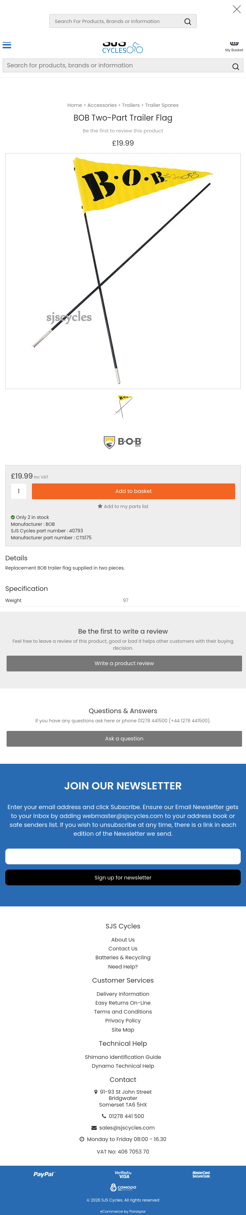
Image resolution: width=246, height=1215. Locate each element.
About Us (123, 940)
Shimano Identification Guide (123, 1057)
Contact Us (123, 948)
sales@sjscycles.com (127, 1128)
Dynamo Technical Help (123, 1066)
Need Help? (123, 966)
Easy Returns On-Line (123, 1003)
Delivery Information (123, 994)
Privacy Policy (123, 1020)
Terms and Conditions (123, 1012)
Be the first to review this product (123, 131)
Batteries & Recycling (123, 957)
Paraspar (137, 1211)
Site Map (123, 1030)
